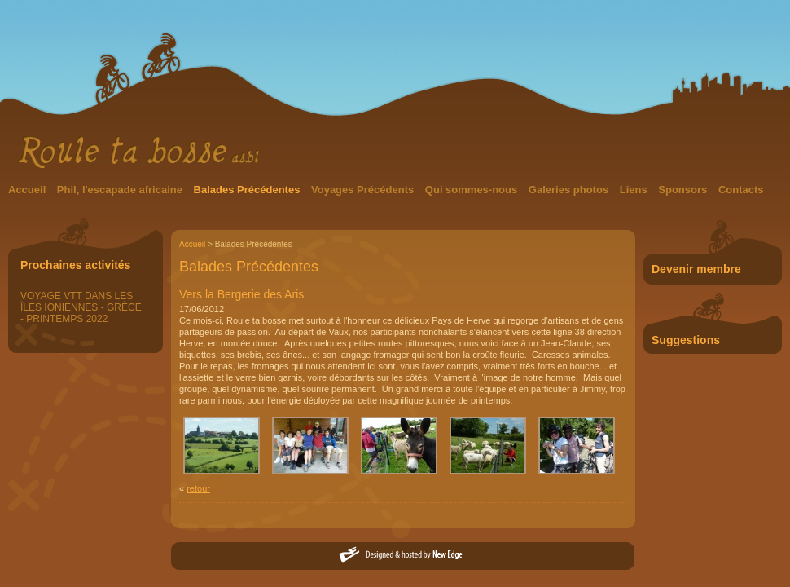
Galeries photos (570, 189)
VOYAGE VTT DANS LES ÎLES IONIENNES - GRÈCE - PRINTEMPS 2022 (81, 307)
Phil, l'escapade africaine (121, 189)
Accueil (28, 189)
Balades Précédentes (248, 189)
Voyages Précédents (364, 189)
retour (198, 488)
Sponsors (684, 189)
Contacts (741, 189)
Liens (635, 189)
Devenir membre (696, 269)
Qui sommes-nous (472, 189)
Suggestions (686, 339)
